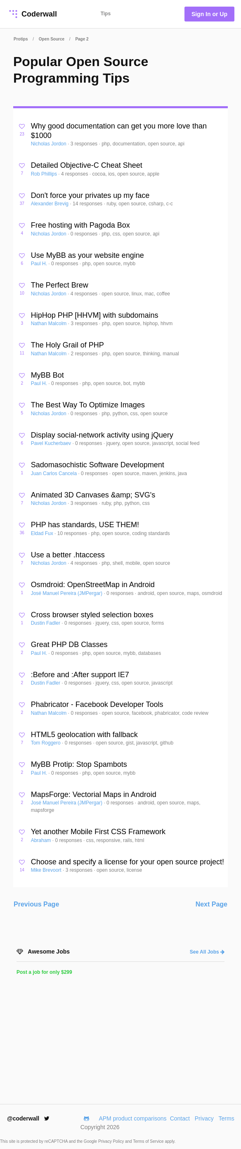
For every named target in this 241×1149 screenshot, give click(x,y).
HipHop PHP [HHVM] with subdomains (94, 315)
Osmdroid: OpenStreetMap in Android (93, 584)
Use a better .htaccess (68, 555)
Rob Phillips (45, 174)
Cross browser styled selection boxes (92, 615)
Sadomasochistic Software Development (97, 465)
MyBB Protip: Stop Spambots (79, 764)
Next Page (211, 904)
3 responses (85, 144)
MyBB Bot (47, 375)
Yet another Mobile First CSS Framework (98, 832)
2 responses (85, 354)
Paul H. (40, 263)
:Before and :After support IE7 (80, 675)
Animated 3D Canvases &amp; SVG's (93, 495)
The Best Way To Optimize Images (88, 405)
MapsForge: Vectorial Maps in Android (93, 794)
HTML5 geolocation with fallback (84, 734)
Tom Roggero (46, 743)
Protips (21, 39)
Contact (180, 1118)
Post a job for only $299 (44, 972)
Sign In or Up (209, 14)
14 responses (88, 204)
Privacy (204, 1118)
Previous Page (36, 904)
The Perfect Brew (59, 285)
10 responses (72, 533)
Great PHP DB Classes (69, 644)
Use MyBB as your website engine (87, 255)
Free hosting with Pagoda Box (80, 225)
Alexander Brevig (50, 204)
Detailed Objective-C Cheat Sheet (86, 165)
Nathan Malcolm (49, 323)
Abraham (41, 840)
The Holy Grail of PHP (67, 345)
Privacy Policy (111, 1141)
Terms (226, 1118)
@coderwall (28, 1118)
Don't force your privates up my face (90, 195)
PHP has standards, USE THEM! (85, 525)
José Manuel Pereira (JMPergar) (67, 593)
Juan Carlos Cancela (54, 473)
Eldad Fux (42, 533)
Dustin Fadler (46, 623)
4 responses (75, 174)
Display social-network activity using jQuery (102, 435)
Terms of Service (149, 1141)
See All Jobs (207, 952)
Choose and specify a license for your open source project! (127, 862)
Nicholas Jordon (49, 144)
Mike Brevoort (47, 870)
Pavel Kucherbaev (52, 443)
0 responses (85, 234)
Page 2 (81, 39)
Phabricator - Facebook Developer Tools (97, 704)
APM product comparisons (132, 1118)
